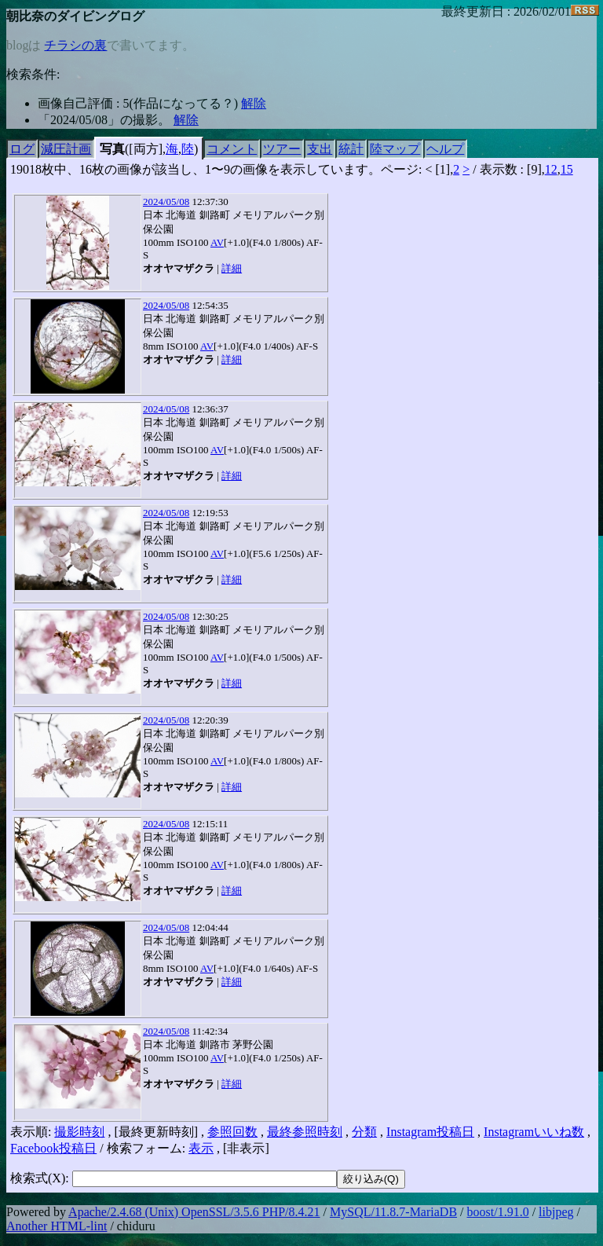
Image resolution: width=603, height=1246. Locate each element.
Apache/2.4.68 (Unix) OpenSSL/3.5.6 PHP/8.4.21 (194, 1212)
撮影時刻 (79, 1131)
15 (567, 169)
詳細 (231, 268)
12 (551, 169)
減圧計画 (66, 149)
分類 (364, 1131)
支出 (319, 149)
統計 (351, 149)
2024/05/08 (166, 201)
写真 (112, 149)
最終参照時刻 (304, 1131)
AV (217, 242)
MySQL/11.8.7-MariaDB (393, 1212)
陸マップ (395, 149)
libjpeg (556, 1212)
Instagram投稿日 (430, 1131)
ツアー (282, 149)
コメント (231, 149)
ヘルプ (445, 149)
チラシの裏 (75, 45)
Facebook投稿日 (53, 1148)
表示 (201, 1148)
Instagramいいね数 (534, 1131)
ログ (22, 149)
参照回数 (232, 1131)
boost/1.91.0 (498, 1212)
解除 (253, 103)
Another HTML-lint (56, 1226)
